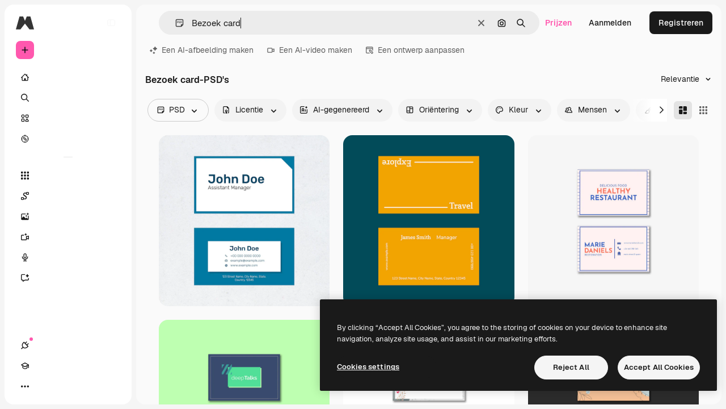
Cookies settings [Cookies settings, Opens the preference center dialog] (368, 367)
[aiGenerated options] (342, 110)
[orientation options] (440, 110)
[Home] (68, 77)
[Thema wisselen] (66, 386)
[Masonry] (683, 110)
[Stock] (68, 118)
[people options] (593, 110)
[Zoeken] (68, 98)
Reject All (571, 367)
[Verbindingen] (25, 386)
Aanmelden (610, 23)
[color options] (519, 110)
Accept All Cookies (659, 367)
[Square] (703, 110)
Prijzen (558, 23)
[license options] (250, 110)
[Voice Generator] (68, 257)
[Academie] (45, 386)
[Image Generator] (68, 216)
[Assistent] (68, 278)
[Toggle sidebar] (111, 23)
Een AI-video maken (309, 50)
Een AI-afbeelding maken (202, 50)
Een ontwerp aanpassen (415, 50)
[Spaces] (68, 196)
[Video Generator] (68, 237)
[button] (175, 23)
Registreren (681, 23)
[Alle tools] (68, 175)
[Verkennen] (68, 139)
